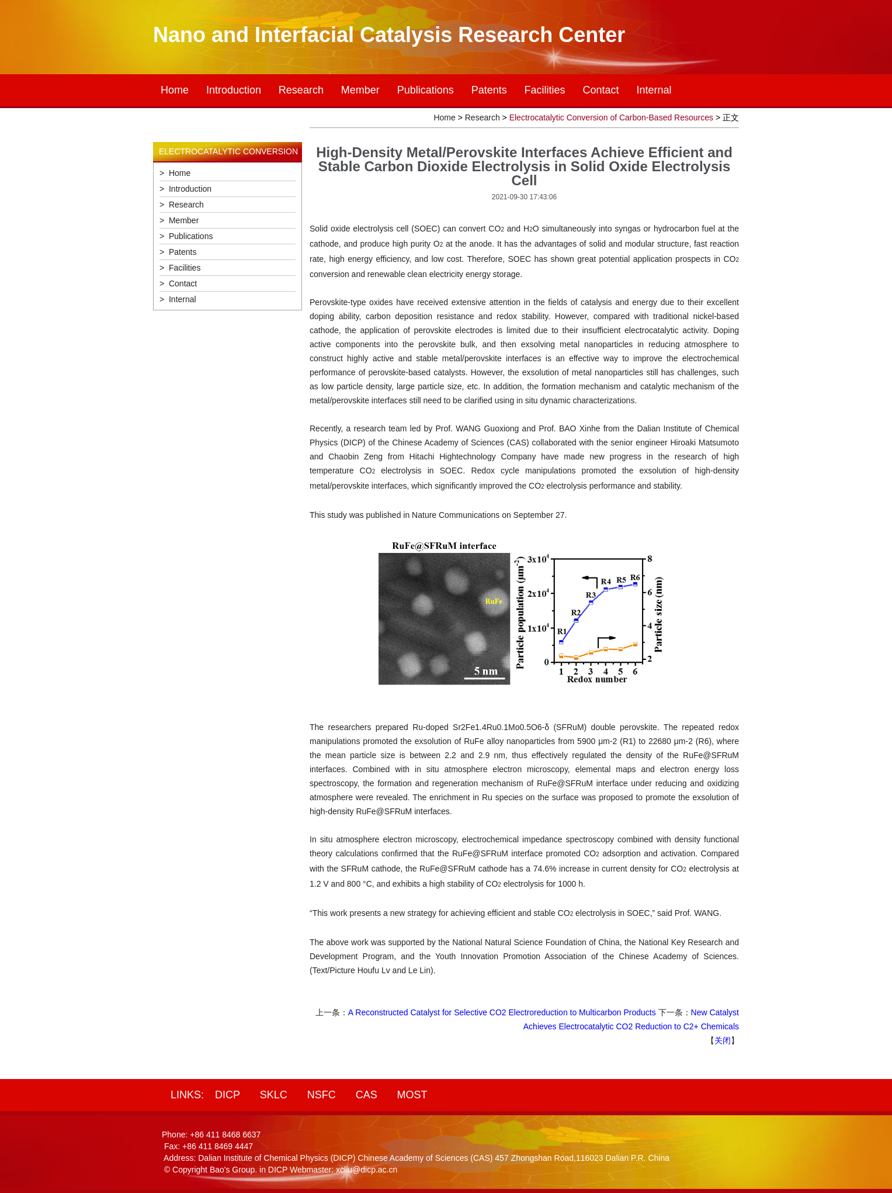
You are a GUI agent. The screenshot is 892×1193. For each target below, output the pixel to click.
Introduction (233, 90)
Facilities (545, 90)
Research (301, 90)
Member (360, 90)
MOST (412, 1095)
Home (175, 90)
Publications (425, 90)
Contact (601, 90)
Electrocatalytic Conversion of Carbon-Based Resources (611, 117)
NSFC (321, 1095)
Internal (653, 90)
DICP (227, 1095)
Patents (489, 90)
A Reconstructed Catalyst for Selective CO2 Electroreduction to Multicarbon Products (502, 1012)
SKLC (273, 1095)
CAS (366, 1095)
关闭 (722, 1040)
